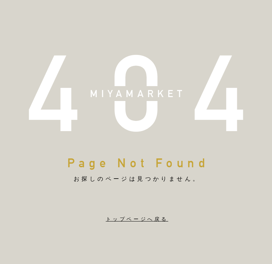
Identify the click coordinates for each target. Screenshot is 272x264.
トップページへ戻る (137, 219)
